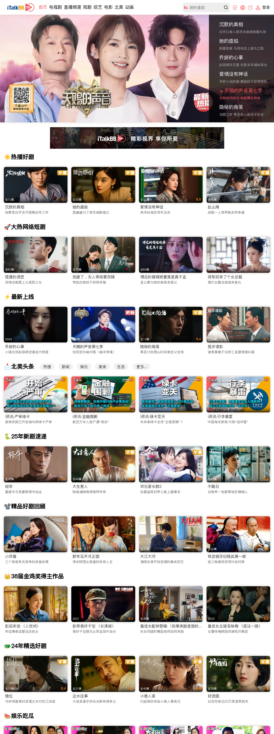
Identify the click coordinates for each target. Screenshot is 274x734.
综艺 (98, 7)
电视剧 (55, 7)
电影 (108, 7)
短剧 (87, 7)
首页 (43, 7)
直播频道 (72, 7)
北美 (119, 7)
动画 (129, 7)
